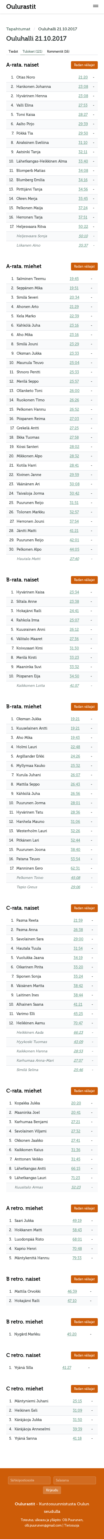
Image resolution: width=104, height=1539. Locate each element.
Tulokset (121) (32, 51)
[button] (95, 6)
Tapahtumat (18, 29)
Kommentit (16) (58, 51)
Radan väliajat (84, 65)
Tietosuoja (71, 1525)
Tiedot (13, 51)
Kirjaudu (52, 1490)
